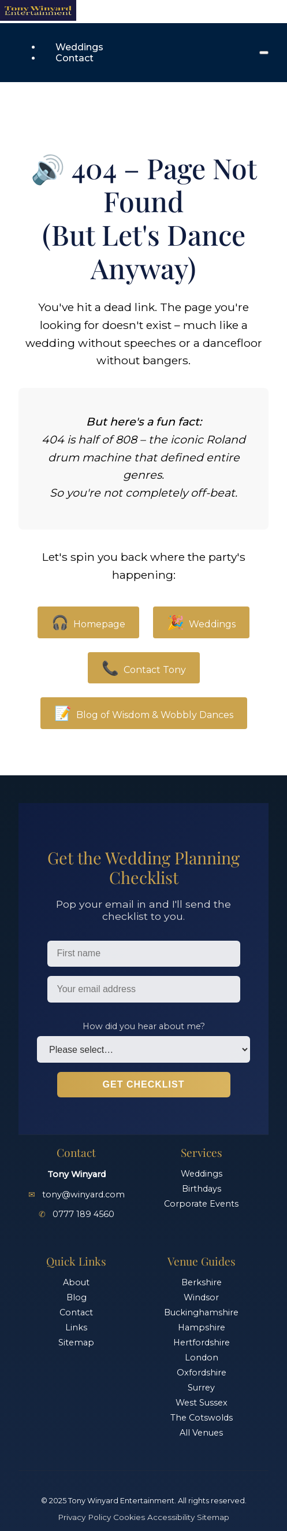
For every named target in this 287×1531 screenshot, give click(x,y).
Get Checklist (144, 1084)
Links (76, 1327)
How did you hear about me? (144, 1026)
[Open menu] (264, 52)
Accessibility (171, 1517)
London (201, 1357)
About (76, 1282)
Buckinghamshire (201, 1312)
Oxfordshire (201, 1372)
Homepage (88, 622)
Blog (76, 1297)
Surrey (201, 1387)
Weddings (79, 47)
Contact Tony (144, 668)
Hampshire (201, 1327)
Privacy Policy (84, 1517)
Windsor (201, 1297)
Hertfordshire (201, 1342)
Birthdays (201, 1189)
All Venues (201, 1433)
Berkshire (201, 1282)
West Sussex (202, 1402)
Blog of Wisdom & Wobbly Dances (143, 713)
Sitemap (76, 1342)
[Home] (38, 17)
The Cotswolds (201, 1417)
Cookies (129, 1517)
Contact (74, 58)
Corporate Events (201, 1204)
